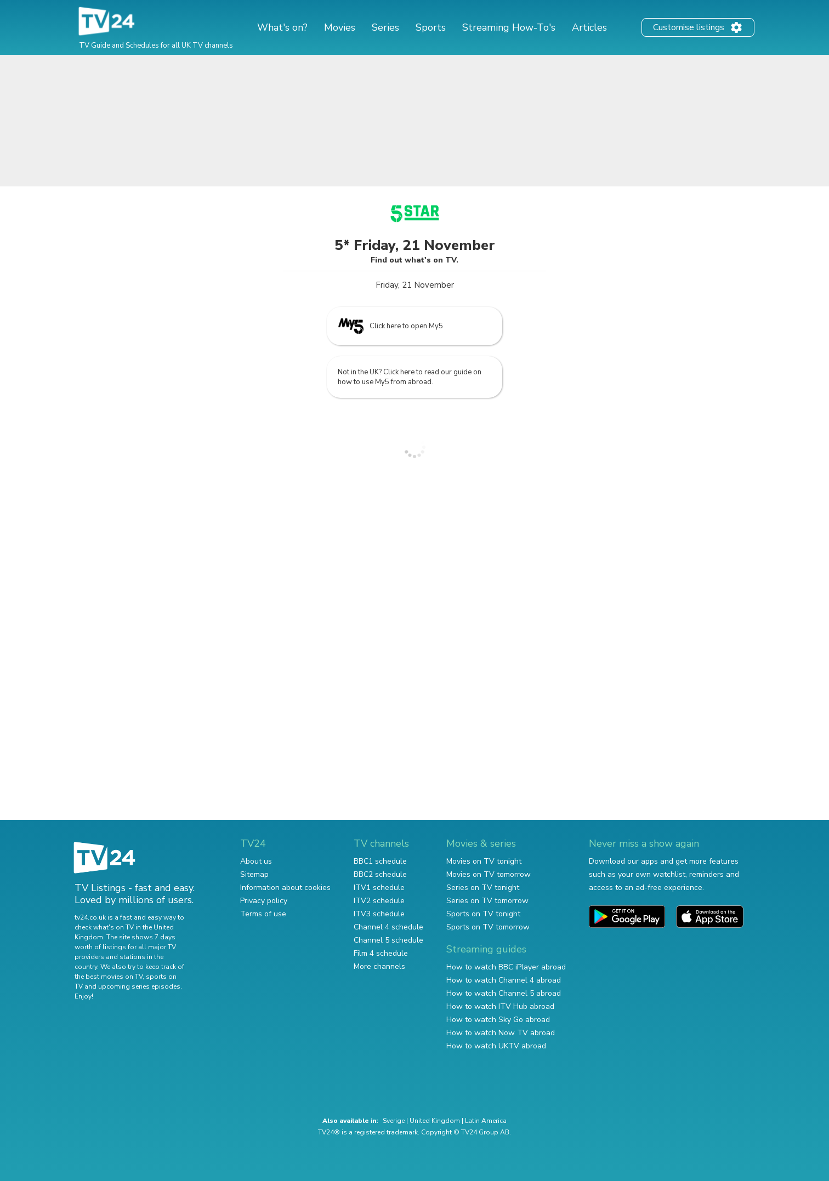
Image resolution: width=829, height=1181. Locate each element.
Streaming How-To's (508, 27)
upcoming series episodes (139, 986)
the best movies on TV (109, 976)
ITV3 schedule (379, 914)
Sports (431, 27)
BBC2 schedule (380, 874)
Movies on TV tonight (483, 861)
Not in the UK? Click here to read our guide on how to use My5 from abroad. (409, 377)
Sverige (394, 1120)
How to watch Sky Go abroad (498, 1019)
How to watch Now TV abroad (500, 1033)
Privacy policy (263, 900)
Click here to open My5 (390, 326)
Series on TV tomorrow (487, 900)
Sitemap (254, 874)
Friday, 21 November (415, 284)
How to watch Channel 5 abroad (503, 993)
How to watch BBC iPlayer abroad (506, 967)
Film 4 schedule (381, 953)
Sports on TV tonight (483, 914)
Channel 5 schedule (388, 940)
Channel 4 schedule (388, 927)
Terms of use (263, 914)
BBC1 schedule (380, 861)
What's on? (282, 27)
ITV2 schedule (379, 900)
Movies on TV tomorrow (488, 874)
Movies (339, 27)
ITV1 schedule (379, 887)
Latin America (486, 1120)
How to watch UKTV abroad (496, 1046)
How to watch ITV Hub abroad (500, 1006)
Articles (589, 27)
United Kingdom (435, 1120)
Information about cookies (285, 887)
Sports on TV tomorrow (488, 927)
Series (385, 27)
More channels (379, 966)
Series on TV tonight (482, 887)
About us (256, 861)
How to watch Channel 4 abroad (503, 980)
